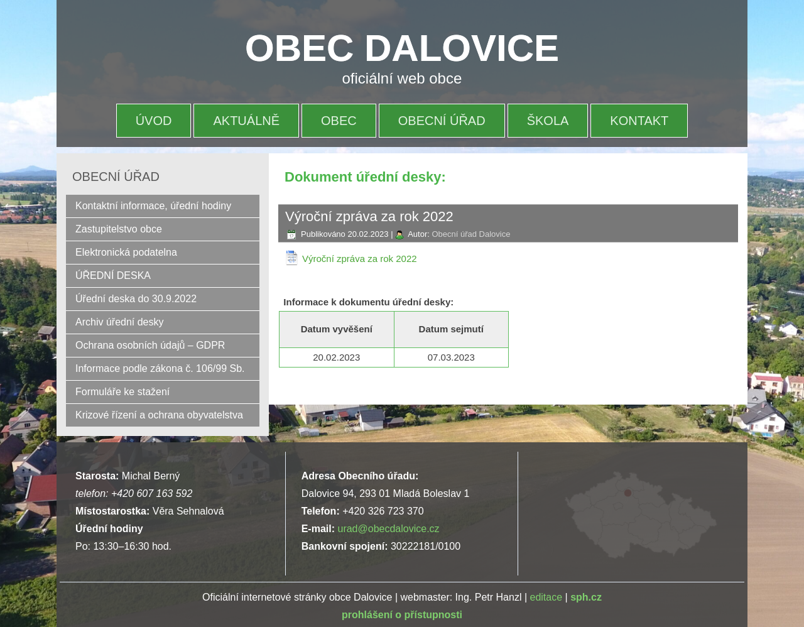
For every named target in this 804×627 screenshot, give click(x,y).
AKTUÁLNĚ (246, 121)
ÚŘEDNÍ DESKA (113, 275)
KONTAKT (639, 121)
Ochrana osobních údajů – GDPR (150, 345)
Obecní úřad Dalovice (471, 234)
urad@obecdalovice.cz (388, 528)
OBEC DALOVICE (402, 48)
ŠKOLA (548, 121)
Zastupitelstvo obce (118, 229)
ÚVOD (154, 121)
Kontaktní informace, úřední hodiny (153, 205)
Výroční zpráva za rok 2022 (359, 258)
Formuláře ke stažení (122, 391)
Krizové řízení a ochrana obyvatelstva (159, 415)
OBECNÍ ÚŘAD (442, 121)
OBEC (339, 121)
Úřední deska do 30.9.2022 (136, 298)
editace (546, 597)
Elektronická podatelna (126, 252)
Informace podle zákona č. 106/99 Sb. (160, 368)
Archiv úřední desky (119, 322)
